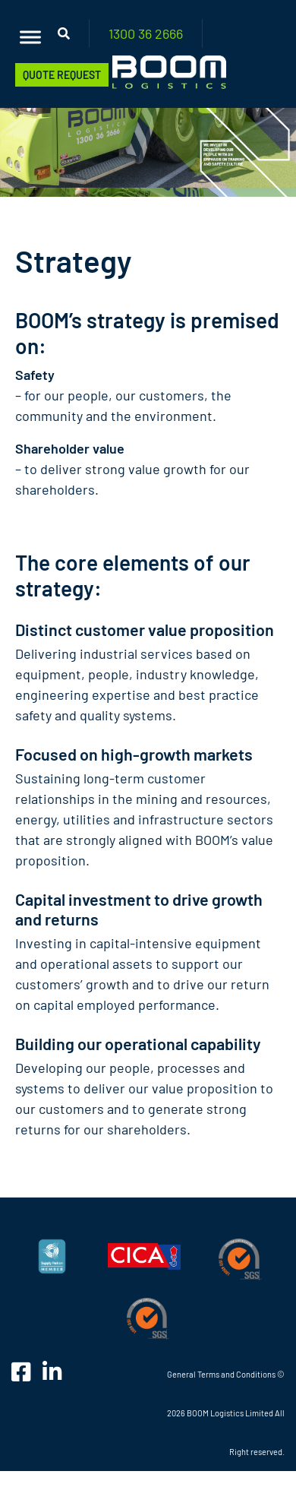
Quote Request (62, 74)
